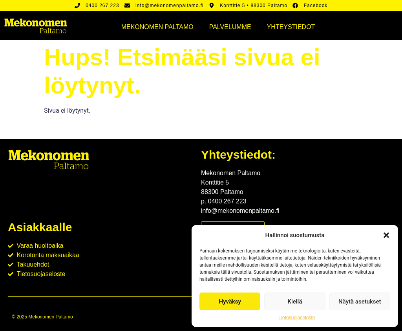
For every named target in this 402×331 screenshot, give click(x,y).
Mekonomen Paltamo (157, 27)
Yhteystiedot (291, 27)
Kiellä (294, 301)
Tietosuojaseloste (297, 317)
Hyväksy (230, 301)
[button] (386, 235)
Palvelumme (230, 27)
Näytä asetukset (359, 301)
